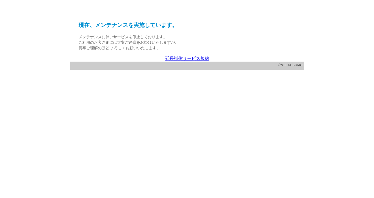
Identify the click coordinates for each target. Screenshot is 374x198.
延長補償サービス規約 (187, 58)
